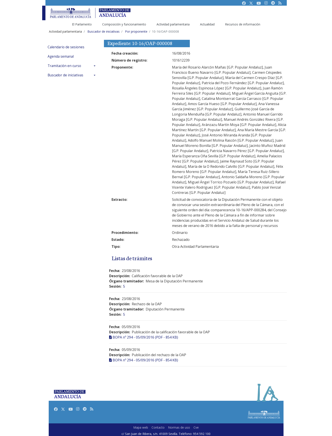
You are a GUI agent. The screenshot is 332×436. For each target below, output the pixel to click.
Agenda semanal (61, 56)
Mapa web (140, 427)
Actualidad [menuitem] (207, 24)
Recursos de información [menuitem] (242, 24)
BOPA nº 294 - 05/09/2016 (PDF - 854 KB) (145, 337)
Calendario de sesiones (66, 47)
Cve (196, 427)
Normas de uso (179, 427)
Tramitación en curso (64, 66)
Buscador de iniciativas (65, 75)
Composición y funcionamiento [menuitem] (124, 24)
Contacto (158, 427)
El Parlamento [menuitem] (82, 24)
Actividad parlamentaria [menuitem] (173, 24)
